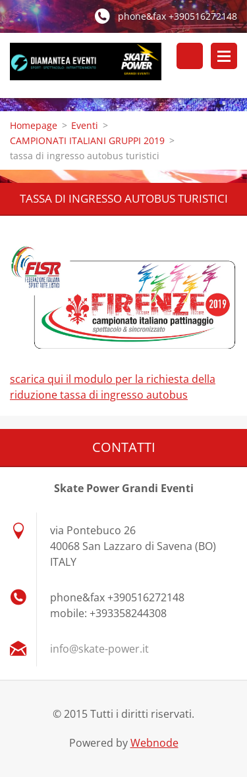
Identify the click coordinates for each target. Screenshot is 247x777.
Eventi (84, 125)
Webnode (154, 743)
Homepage (33, 125)
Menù (224, 56)
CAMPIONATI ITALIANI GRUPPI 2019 (87, 140)
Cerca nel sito (190, 56)
